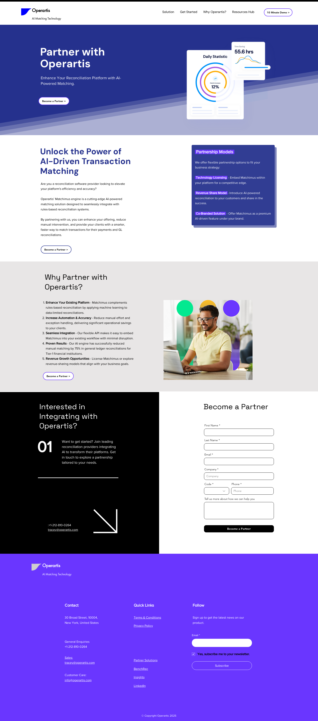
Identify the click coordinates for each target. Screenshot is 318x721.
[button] (168, 12)
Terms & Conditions (147, 617)
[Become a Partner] (239, 528)
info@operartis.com (78, 680)
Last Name (211, 440)
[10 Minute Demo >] (278, 12)
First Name (211, 425)
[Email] (221, 643)
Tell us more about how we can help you (229, 498)
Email (207, 454)
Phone (236, 484)
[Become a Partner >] (54, 101)
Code (207, 484)
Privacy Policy (143, 625)
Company (210, 469)
